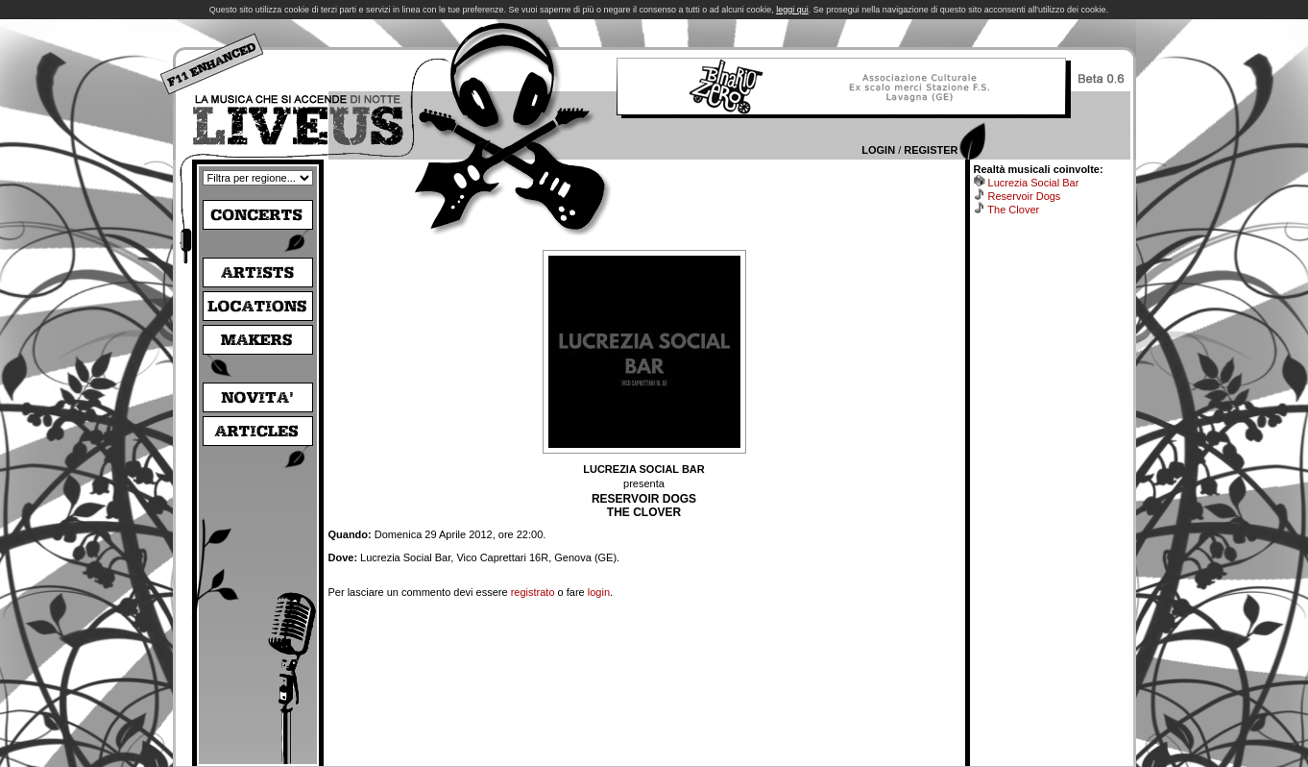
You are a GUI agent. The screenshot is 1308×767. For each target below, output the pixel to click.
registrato (533, 592)
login (599, 592)
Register (930, 150)
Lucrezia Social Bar (1033, 182)
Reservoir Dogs (1024, 196)
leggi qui (792, 9)
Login (878, 150)
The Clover (1013, 209)
